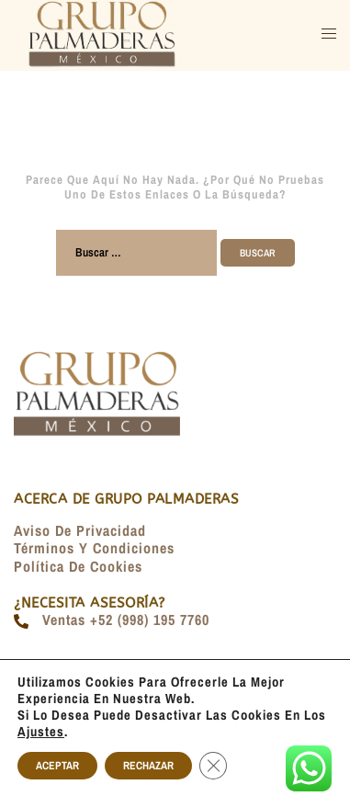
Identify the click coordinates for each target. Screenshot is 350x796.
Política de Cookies (78, 566)
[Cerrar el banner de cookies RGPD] (213, 765)
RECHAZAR (148, 765)
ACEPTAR (57, 765)
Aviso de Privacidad (80, 530)
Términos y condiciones (94, 548)
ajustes (40, 731)
